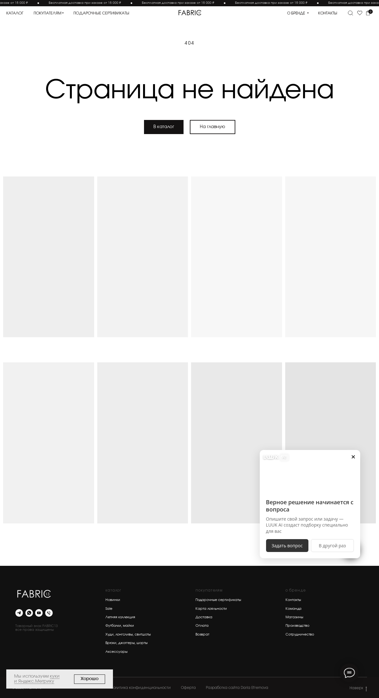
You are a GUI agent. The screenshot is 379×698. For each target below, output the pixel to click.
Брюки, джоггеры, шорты (126, 643)
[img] (190, 12)
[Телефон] (49, 613)
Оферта (188, 688)
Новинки (112, 600)
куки (55, 676)
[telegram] (19, 613)
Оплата (202, 625)
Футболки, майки (119, 625)
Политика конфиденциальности (141, 688)
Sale (108, 608)
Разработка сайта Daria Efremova (237, 688)
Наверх (358, 688)
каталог (15, 13)
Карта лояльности (211, 608)
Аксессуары (116, 651)
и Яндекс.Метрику (34, 681)
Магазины (294, 617)
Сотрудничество (300, 634)
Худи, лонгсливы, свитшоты (128, 634)
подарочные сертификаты (101, 13)
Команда (294, 608)
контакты (327, 13)
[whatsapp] (29, 613)
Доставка (203, 617)
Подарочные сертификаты (218, 600)
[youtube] (39, 613)
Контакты (293, 600)
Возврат (202, 634)
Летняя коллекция (120, 617)
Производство (297, 625)
